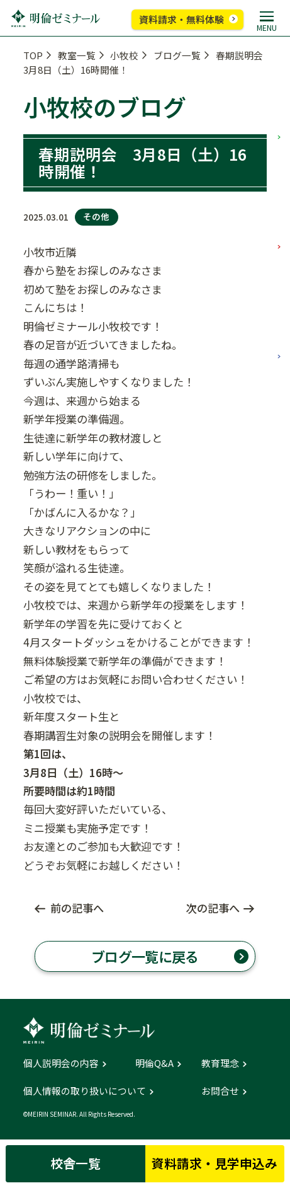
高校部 (279, 310)
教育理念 (220, 1063)
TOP (33, 55)
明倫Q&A (154, 1063)
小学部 (279, 91)
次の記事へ (213, 908)
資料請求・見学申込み (214, 1163)
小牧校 (124, 55)
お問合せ (220, 1091)
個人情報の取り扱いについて (84, 1091)
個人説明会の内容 (61, 1063)
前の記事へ (77, 908)
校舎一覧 (75, 1163)
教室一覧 (77, 55)
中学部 (279, 200)
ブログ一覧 (177, 55)
